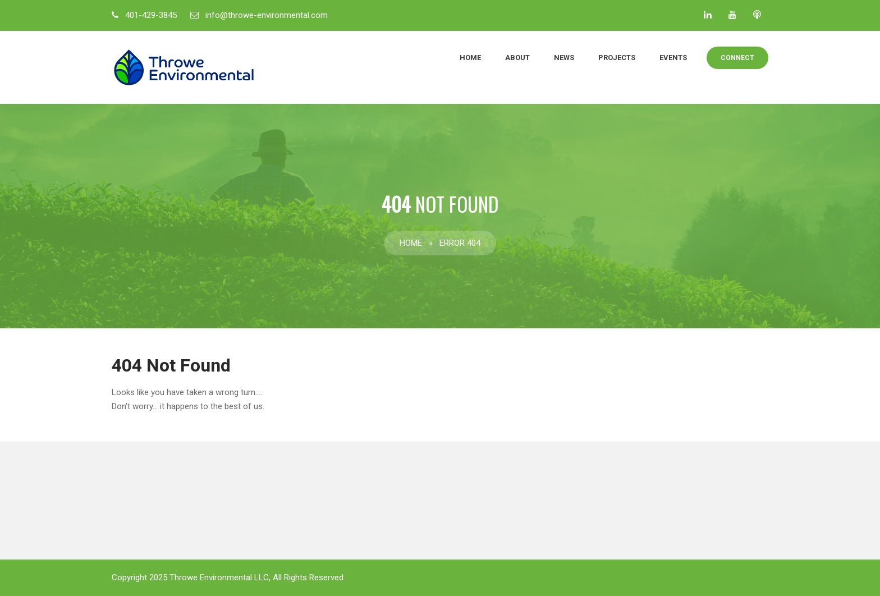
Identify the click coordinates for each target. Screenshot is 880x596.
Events (673, 57)
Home (470, 57)
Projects (616, 57)
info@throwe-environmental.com (266, 15)
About (517, 57)
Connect (737, 58)
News (564, 57)
